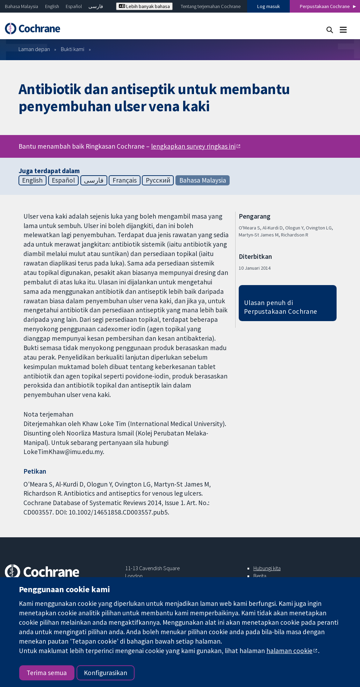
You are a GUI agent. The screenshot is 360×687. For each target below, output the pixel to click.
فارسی (95, 6)
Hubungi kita (267, 568)
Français (125, 180)
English (52, 6)
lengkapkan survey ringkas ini (193, 146)
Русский (158, 180)
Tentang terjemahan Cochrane (210, 6)
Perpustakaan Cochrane (325, 6)
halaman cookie (289, 650)
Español (74, 6)
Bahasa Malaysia (21, 6)
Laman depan (34, 48)
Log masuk (268, 6)
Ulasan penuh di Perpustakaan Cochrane (280, 307)
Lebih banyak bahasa (144, 6)
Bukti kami (72, 48)
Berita (259, 575)
